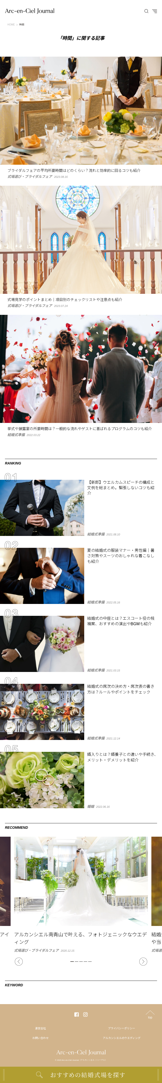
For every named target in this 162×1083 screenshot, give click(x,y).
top (150, 1017)
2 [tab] (76, 961)
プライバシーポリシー (121, 1028)
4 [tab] (85, 961)
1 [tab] (72, 961)
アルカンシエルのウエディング (122, 1038)
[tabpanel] (81, 894)
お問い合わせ (40, 1038)
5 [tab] (90, 961)
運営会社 (40, 1028)
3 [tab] (81, 961)
